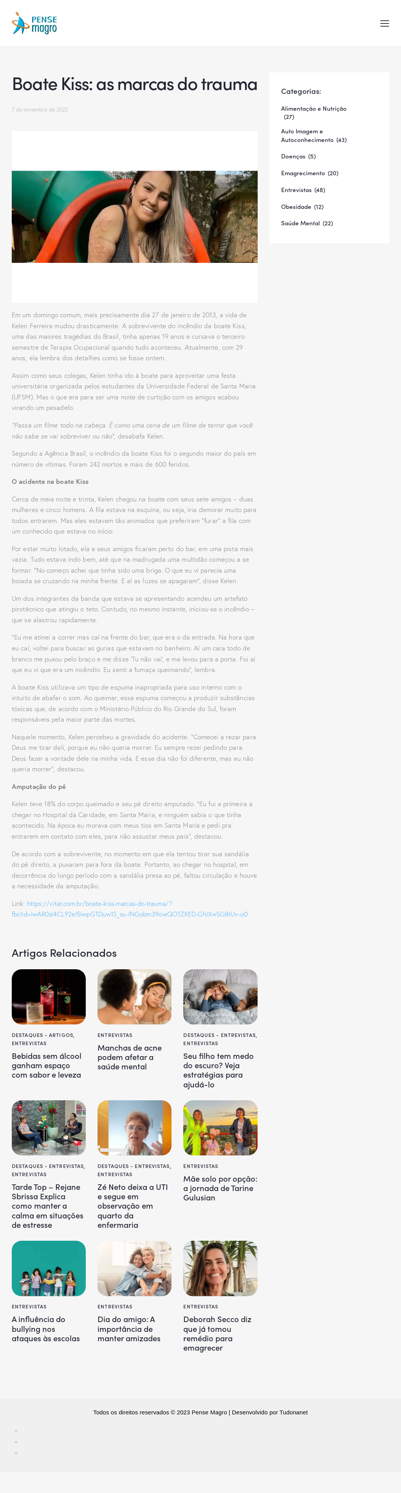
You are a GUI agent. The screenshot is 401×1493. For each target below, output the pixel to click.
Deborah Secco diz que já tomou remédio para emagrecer (220, 1352)
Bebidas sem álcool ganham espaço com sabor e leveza (47, 1071)
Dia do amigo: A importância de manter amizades (131, 1347)
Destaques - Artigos (42, 1034)
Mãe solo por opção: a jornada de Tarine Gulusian (219, 1192)
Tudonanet (294, 1433)
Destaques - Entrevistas (219, 1034)
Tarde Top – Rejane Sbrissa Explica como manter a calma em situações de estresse (43, 1216)
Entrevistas (29, 1043)
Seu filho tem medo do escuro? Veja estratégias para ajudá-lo (217, 1071)
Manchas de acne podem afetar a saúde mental (132, 1057)
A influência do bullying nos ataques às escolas (48, 1347)
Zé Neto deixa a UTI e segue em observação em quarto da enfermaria (128, 1210)
